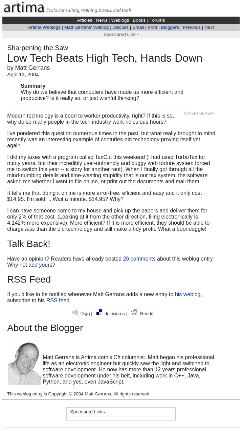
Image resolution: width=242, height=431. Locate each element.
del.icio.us (111, 313)
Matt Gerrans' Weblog (86, 27)
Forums (157, 20)
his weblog (188, 294)
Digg (81, 313)
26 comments (139, 259)
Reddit (142, 313)
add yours (40, 265)
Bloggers (170, 27)
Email (138, 27)
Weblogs (120, 20)
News (101, 20)
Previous (192, 27)
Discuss (120, 27)
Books (139, 20)
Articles (84, 20)
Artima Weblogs (44, 27)
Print (152, 27)
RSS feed (57, 300)
